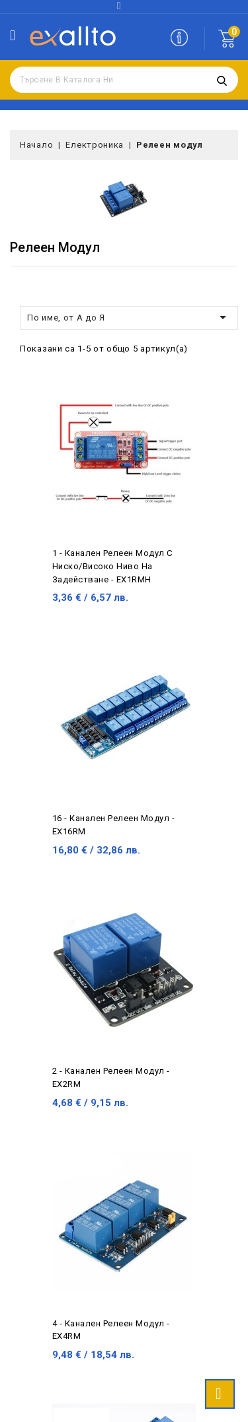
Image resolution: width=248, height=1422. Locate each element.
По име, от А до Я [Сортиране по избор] (129, 317)
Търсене (221, 80)
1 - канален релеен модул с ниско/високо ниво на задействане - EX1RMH (112, 566)
